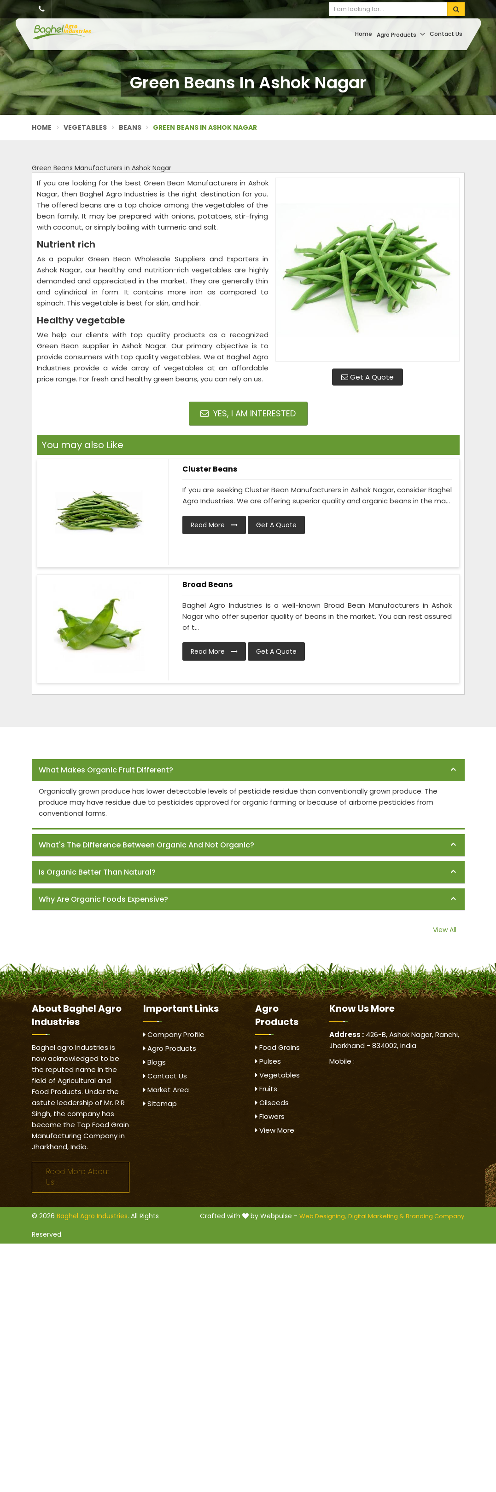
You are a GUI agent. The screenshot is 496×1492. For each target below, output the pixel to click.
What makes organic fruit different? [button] (106, 770)
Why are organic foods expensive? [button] (103, 899)
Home (363, 34)
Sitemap (160, 1103)
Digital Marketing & (376, 1216)
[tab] (248, 770)
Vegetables (85, 127)
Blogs (154, 1062)
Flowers (270, 1116)
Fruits (266, 1089)
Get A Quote (367, 377)
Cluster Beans (209, 469)
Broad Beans (207, 584)
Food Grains (277, 1047)
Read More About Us (78, 1176)
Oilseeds (272, 1102)
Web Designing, (322, 1216)
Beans (130, 127)
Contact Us (446, 34)
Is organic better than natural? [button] (97, 872)
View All (444, 929)
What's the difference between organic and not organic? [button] (146, 845)
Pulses (268, 1061)
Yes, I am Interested (248, 413)
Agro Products (401, 34)
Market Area (166, 1090)
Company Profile (173, 1034)
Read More (214, 525)
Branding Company (435, 1216)
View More (274, 1130)
